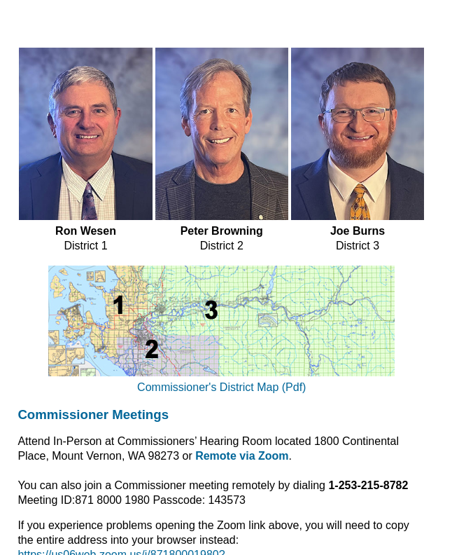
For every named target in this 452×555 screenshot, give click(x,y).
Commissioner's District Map (209, 387)
